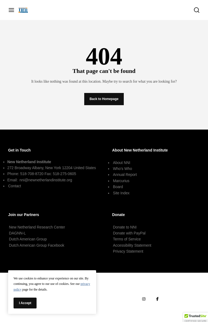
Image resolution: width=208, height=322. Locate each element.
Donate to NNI (124, 227)
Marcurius (121, 181)
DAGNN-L (17, 233)
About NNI (121, 162)
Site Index (121, 193)
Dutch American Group (28, 239)
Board (118, 187)
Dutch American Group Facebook (36, 245)
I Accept (25, 303)
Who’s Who (122, 168)
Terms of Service (127, 239)
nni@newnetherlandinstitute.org (46, 180)
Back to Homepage (104, 99)
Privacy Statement (128, 251)
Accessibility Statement (132, 245)
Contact (14, 186)
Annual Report (125, 174)
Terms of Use (175, 286)
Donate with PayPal (129, 233)
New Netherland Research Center (37, 227)
